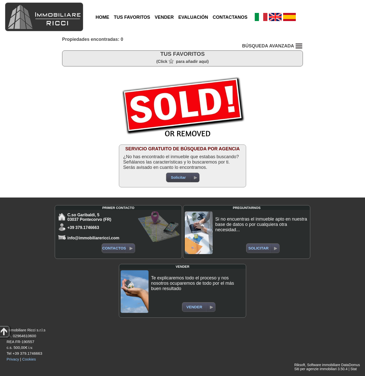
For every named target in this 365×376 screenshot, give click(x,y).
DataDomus (350, 365)
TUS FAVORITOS (132, 17)
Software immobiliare (323, 365)
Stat (353, 369)
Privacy (13, 359)
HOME (102, 17)
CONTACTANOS (230, 17)
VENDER (164, 17)
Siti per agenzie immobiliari (315, 369)
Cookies (29, 359)
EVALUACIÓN (193, 17)
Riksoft (299, 365)
